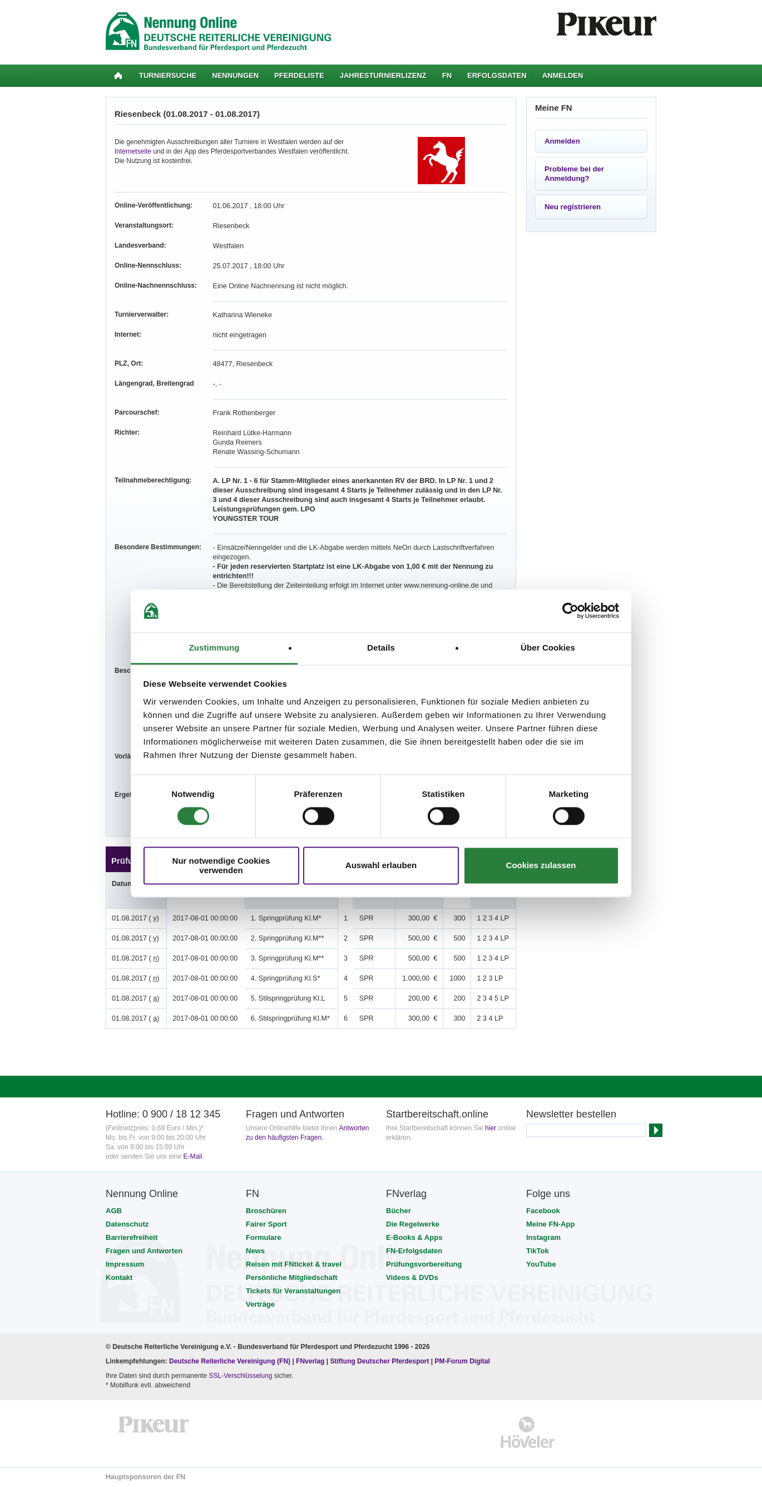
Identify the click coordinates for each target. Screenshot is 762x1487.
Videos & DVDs (412, 1277)
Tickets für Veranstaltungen (293, 1291)
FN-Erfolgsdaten (414, 1251)
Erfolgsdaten (497, 75)
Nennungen (235, 75)
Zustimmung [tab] (214, 647)
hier (490, 1128)
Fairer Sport (266, 1224)
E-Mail (192, 1156)
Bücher (398, 1211)
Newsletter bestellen (571, 1114)
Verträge (260, 1304)
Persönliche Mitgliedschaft (292, 1277)
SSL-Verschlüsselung (240, 1376)
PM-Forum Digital (462, 1361)
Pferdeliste (299, 75)
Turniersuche (167, 75)
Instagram (543, 1237)
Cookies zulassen (541, 865)
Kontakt (119, 1277)
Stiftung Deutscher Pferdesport (379, 1361)
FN (447, 75)
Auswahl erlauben (381, 865)
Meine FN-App (550, 1224)
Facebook (543, 1211)
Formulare (263, 1237)
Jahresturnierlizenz (383, 75)
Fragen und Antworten (144, 1251)
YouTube (541, 1264)
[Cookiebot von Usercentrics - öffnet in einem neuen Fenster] (570, 611)
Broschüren (266, 1211)
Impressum (125, 1264)
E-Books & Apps (414, 1237)
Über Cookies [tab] (548, 647)
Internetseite (133, 151)
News (255, 1251)
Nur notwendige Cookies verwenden (221, 865)
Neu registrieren (573, 207)
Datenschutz (127, 1224)
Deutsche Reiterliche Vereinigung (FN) (229, 1361)
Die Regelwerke (412, 1224)
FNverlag (311, 1361)
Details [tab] (381, 647)
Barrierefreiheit (131, 1237)
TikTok (537, 1251)
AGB (114, 1211)
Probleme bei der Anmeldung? (574, 174)
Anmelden (562, 75)
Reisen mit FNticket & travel (294, 1264)
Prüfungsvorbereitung (424, 1264)
